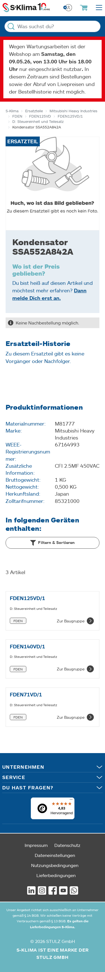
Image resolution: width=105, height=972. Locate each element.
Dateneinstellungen (55, 855)
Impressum (36, 845)
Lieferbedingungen (56, 875)
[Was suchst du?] (52, 26)
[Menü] (71, 800)
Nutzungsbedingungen (54, 865)
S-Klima (12, 111)
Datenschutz (67, 845)
